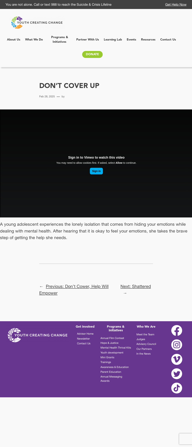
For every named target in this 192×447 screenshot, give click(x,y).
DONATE (92, 54)
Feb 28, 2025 (47, 96)
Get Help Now (175, 4)
